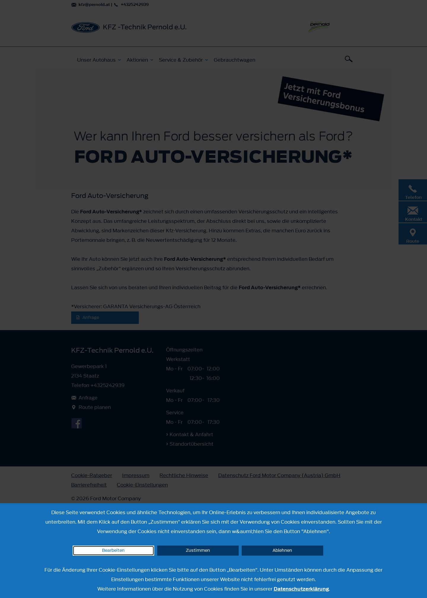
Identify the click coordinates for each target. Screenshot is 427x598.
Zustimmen (198, 550)
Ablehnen (282, 550)
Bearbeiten (113, 550)
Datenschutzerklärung (301, 588)
